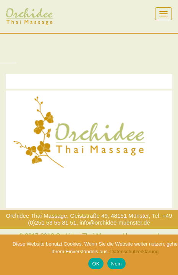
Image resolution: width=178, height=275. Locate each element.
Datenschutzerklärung (134, 251)
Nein (116, 264)
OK (95, 264)
